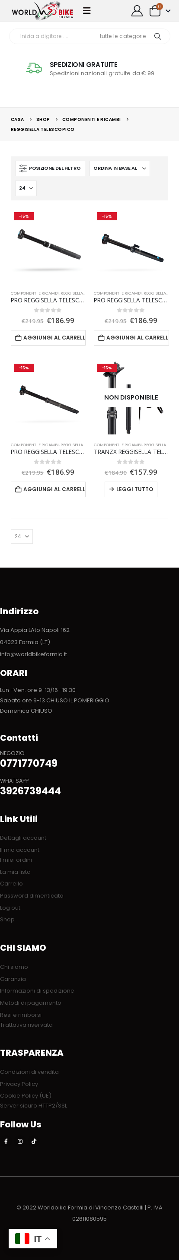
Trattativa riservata (26, 1025)
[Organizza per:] (120, 168)
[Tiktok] (34, 1141)
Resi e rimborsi (21, 1015)
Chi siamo (14, 967)
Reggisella (72, 293)
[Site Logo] (42, 11)
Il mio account (19, 850)
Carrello (11, 883)
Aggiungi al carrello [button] (54, 337)
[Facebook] (6, 1141)
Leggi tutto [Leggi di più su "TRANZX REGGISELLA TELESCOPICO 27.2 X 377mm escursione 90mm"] (134, 489)
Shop (7, 919)
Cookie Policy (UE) (25, 1096)
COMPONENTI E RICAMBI (35, 293)
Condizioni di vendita (29, 1072)
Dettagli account (23, 838)
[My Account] (137, 10)
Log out (10, 908)
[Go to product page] (48, 246)
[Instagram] (20, 1141)
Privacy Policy (19, 1084)
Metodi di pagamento (30, 1003)
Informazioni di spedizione (37, 991)
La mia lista (15, 872)
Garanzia (13, 979)
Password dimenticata (32, 896)
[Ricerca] (158, 36)
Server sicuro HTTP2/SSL (33, 1105)
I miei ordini (16, 860)
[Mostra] (26, 188)
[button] (89, 10)
